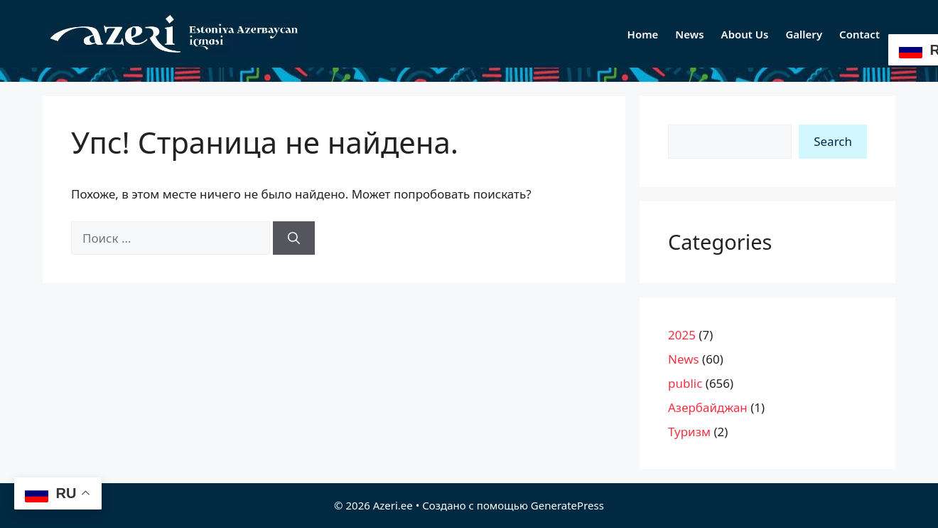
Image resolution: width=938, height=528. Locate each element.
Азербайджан (708, 407)
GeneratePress (567, 505)
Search (833, 141)
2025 (682, 335)
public (685, 383)
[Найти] (294, 238)
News (689, 34)
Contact (859, 34)
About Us (745, 34)
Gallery (803, 34)
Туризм (689, 431)
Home (643, 34)
